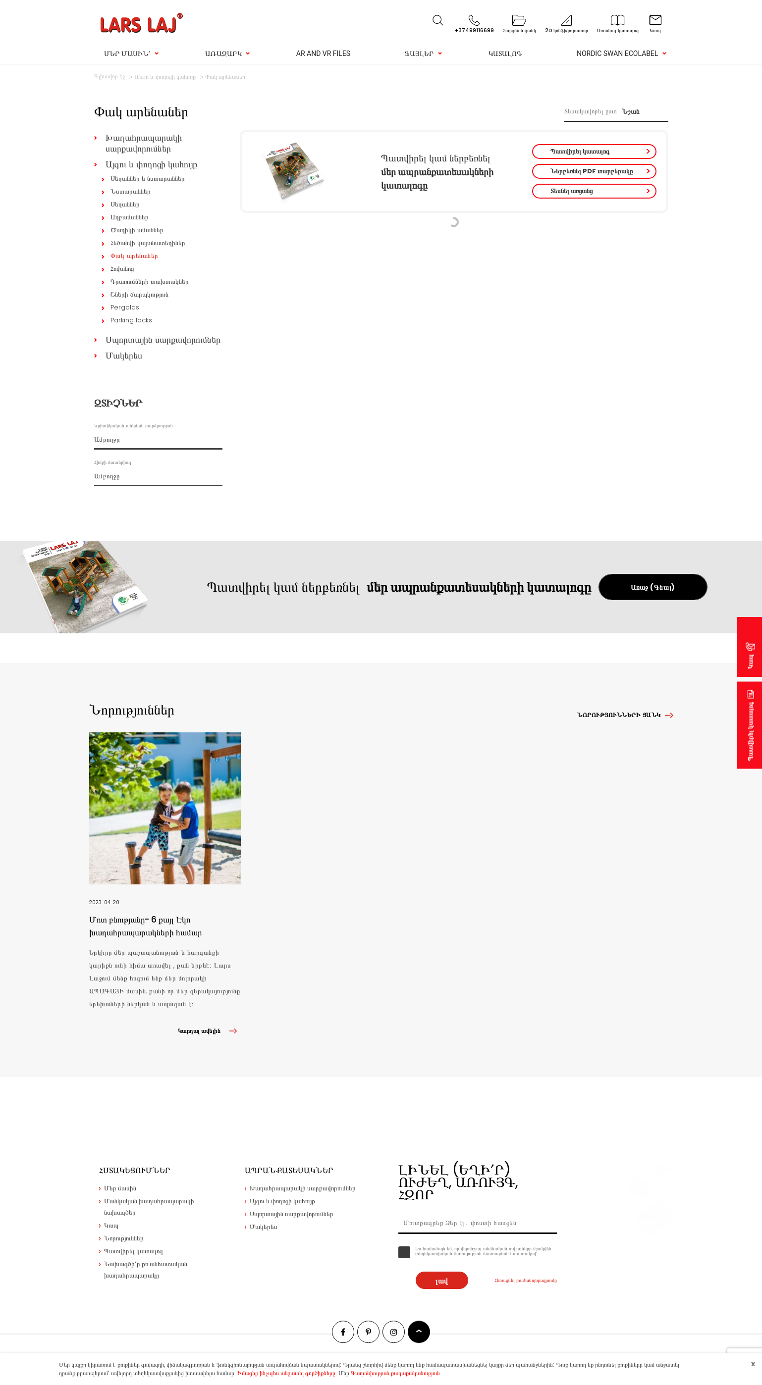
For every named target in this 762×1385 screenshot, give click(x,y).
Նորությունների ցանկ (618, 715)
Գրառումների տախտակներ (149, 281)
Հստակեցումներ (134, 1170)
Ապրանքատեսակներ (289, 1170)
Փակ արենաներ (134, 255)
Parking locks (131, 320)
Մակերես (124, 355)
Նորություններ (124, 1238)
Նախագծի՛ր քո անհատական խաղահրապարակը (145, 1269)
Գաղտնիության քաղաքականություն (395, 1373)
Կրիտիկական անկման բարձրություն (133, 425)
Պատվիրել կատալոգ (579, 151)
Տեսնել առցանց (571, 191)
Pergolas (124, 307)
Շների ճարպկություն (139, 294)
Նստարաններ (130, 191)
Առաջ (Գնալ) (653, 587)
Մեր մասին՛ (127, 53)
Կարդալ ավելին (209, 1030)
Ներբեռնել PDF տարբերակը (591, 171)
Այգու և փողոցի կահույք (151, 164)
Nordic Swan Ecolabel (617, 53)
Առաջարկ (223, 53)
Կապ (750, 661)
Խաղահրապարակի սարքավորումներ (144, 142)
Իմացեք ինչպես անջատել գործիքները (286, 1373)
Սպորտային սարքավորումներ (163, 339)
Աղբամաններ (129, 217)
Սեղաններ (125, 204)
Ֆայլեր (419, 53)
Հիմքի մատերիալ (112, 462)
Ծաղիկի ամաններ (136, 230)
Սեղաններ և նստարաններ (147, 178)
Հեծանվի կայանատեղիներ (147, 243)
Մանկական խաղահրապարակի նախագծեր (149, 1206)
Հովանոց (122, 268)
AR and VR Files (323, 53)
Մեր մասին (120, 1188)
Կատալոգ (505, 53)
